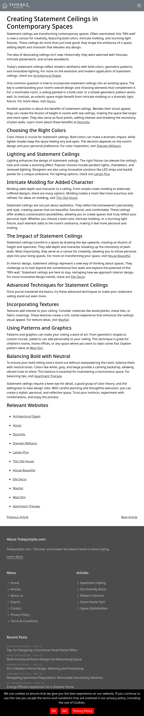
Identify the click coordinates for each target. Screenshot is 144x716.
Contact (14, 608)
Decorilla (83, 122)
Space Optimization (92, 608)
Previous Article (17, 517)
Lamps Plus (102, 174)
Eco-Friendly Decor (91, 589)
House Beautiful (119, 256)
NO (64, 711)
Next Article (129, 517)
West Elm (36, 348)
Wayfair (63, 320)
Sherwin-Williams (109, 146)
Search (13, 602)
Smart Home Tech (90, 602)
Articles (14, 589)
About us (15, 596)
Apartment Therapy (48, 376)
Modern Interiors (90, 596)
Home (13, 583)
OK (54, 711)
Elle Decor (77, 277)
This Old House (66, 198)
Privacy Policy (18, 615)
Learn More (15, 557)
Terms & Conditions (22, 621)
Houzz (50, 101)
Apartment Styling (91, 583)
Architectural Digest (47, 76)
